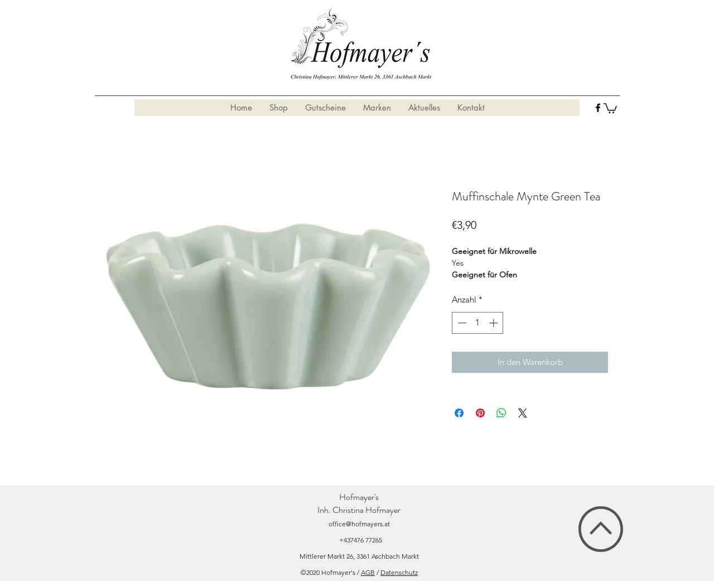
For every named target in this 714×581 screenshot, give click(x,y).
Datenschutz (399, 572)
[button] (610, 107)
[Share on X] (522, 413)
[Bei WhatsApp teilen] (501, 413)
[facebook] (598, 107)
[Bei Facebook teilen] (459, 413)
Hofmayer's (359, 497)
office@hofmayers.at (359, 524)
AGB (368, 572)
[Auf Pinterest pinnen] (480, 413)
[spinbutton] (478, 323)
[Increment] (494, 323)
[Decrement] (461, 323)
